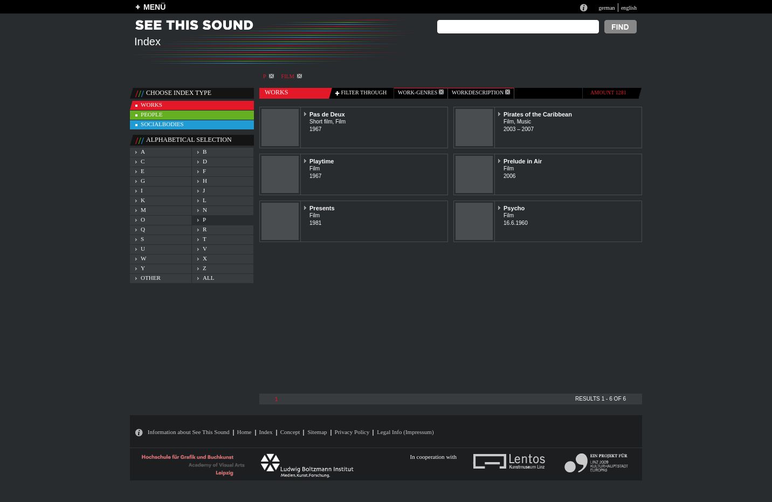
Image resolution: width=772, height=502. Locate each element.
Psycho (514, 208)
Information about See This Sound (189, 432)
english (629, 8)
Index (266, 432)
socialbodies (162, 124)
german (606, 8)
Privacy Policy (352, 432)
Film (291, 76)
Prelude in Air (523, 161)
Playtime (321, 161)
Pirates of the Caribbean (538, 114)
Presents (322, 208)
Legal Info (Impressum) (405, 432)
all (208, 277)
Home (244, 432)
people (151, 114)
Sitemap (317, 432)
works (151, 104)
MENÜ (154, 7)
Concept (290, 432)
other (151, 277)
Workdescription (481, 92)
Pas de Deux (327, 114)
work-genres (421, 92)
